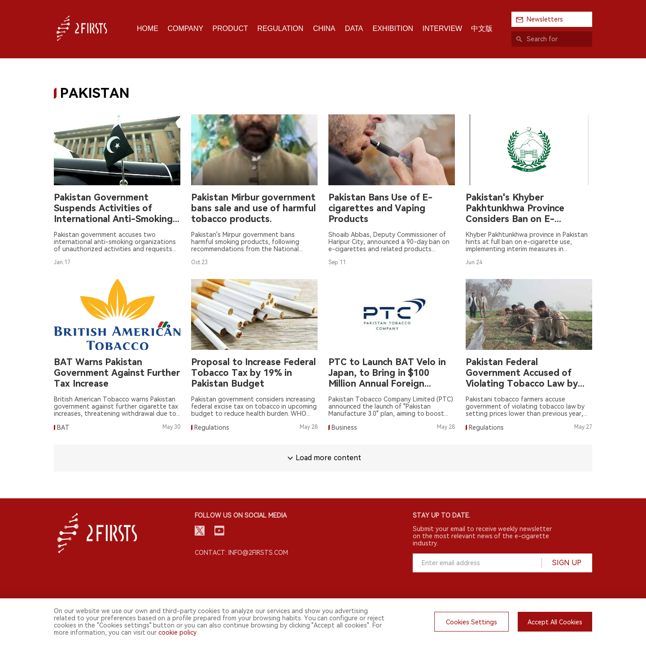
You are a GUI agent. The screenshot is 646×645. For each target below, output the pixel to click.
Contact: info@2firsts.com (241, 552)
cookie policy (177, 632)
